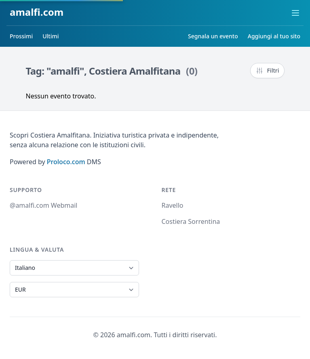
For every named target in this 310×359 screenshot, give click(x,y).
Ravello (172, 205)
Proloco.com (66, 161)
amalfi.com (36, 12)
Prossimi (21, 36)
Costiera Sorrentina (191, 221)
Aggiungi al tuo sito (274, 36)
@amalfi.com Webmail (43, 205)
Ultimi (50, 36)
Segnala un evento (213, 36)
